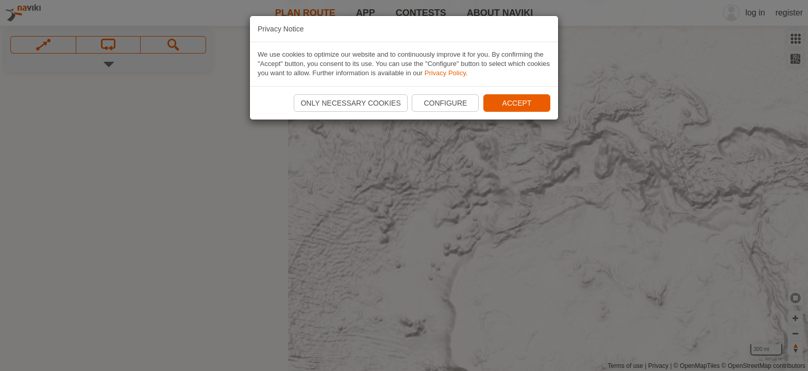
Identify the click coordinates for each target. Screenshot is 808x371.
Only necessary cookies (350, 103)
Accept (517, 103)
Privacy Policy (445, 73)
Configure (445, 103)
